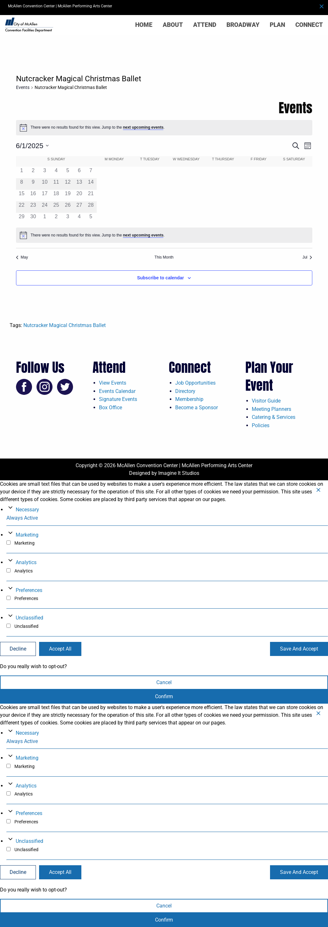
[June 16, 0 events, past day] (33, 195)
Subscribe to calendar (160, 277)
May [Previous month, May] (22, 257)
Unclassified (29, 618)
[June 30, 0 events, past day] (33, 218)
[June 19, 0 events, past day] (67, 195)
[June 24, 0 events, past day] (44, 207)
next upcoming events (143, 127)
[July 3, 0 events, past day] (67, 218)
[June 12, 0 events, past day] (67, 184)
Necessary (27, 510)
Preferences (29, 590)
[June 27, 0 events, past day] (79, 207)
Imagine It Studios (178, 473)
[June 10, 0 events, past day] (44, 184)
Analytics (26, 562)
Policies (260, 425)
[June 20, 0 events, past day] (79, 195)
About (173, 24)
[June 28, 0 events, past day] (90, 207)
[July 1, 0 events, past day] (44, 218)
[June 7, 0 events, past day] (90, 172)
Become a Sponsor (196, 407)
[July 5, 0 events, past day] (90, 218)
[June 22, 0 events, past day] (22, 207)
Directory (185, 391)
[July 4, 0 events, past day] (79, 218)
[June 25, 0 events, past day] (56, 207)
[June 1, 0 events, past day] (22, 172)
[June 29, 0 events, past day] (22, 218)
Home (143, 24)
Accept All (60, 649)
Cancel (164, 682)
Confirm (164, 696)
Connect (309, 24)
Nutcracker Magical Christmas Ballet (64, 325)
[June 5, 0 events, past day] (67, 172)
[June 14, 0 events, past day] (90, 184)
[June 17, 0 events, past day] (44, 195)
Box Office (110, 407)
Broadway (242, 24)
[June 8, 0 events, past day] (22, 184)
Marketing (27, 535)
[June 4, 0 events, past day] (56, 172)
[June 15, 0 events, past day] (22, 195)
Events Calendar (117, 391)
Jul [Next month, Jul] (307, 257)
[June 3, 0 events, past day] (44, 172)
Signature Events (118, 399)
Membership (189, 399)
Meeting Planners (271, 409)
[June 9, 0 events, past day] (33, 184)
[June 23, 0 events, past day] (33, 207)
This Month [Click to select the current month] (163, 257)
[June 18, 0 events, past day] (56, 195)
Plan (277, 24)
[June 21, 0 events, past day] (90, 195)
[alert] (164, 127)
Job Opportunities (195, 383)
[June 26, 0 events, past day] (67, 207)
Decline (18, 649)
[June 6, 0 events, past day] (79, 172)
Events (22, 87)
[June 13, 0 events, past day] (79, 184)
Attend (204, 24)
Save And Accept (299, 649)
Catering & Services (273, 417)
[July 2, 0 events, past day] (56, 218)
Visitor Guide (266, 401)
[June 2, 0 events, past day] (33, 172)
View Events (112, 383)
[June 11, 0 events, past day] (56, 184)
